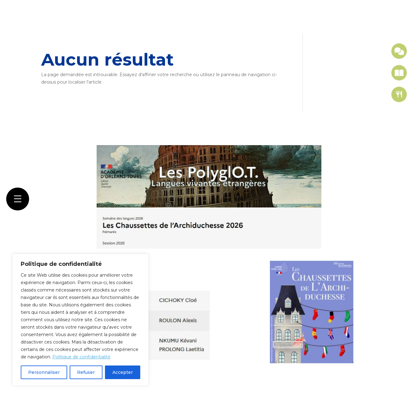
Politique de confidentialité (81, 357)
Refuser (86, 372)
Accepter (122, 372)
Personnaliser (44, 372)
